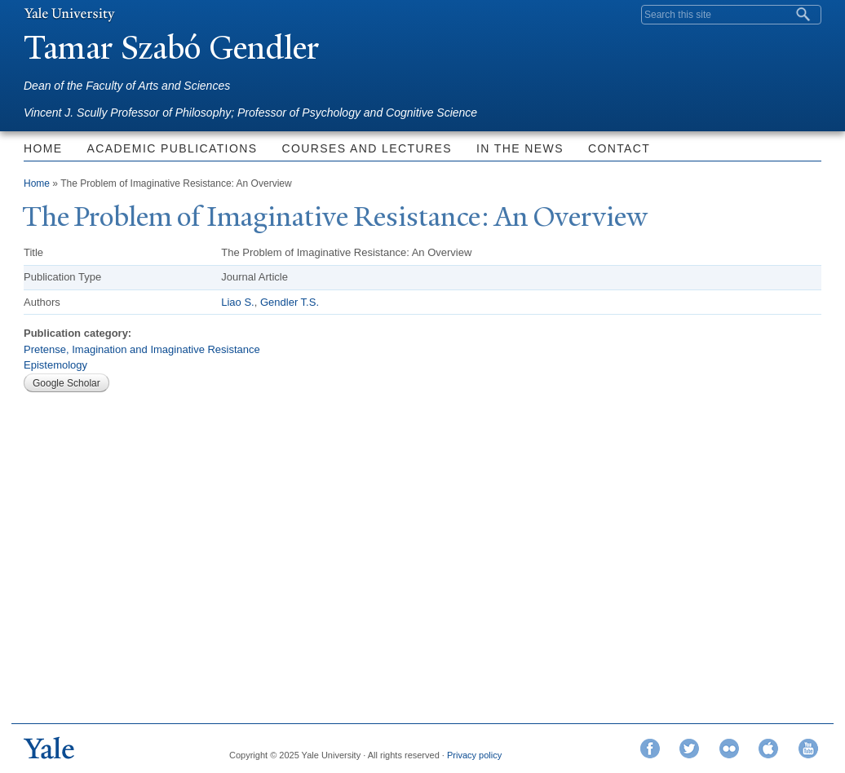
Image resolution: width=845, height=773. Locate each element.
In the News (520, 148)
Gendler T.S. (289, 302)
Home (43, 148)
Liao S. (237, 302)
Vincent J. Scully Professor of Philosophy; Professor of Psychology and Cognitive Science (250, 112)
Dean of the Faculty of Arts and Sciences (127, 85)
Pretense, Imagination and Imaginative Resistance (142, 349)
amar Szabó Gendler (171, 47)
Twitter (689, 748)
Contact (619, 148)
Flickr (729, 748)
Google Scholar (66, 383)
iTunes (768, 748)
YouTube (808, 748)
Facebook (650, 748)
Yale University (69, 14)
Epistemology (55, 365)
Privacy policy (474, 755)
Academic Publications (172, 148)
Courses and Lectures (366, 148)
